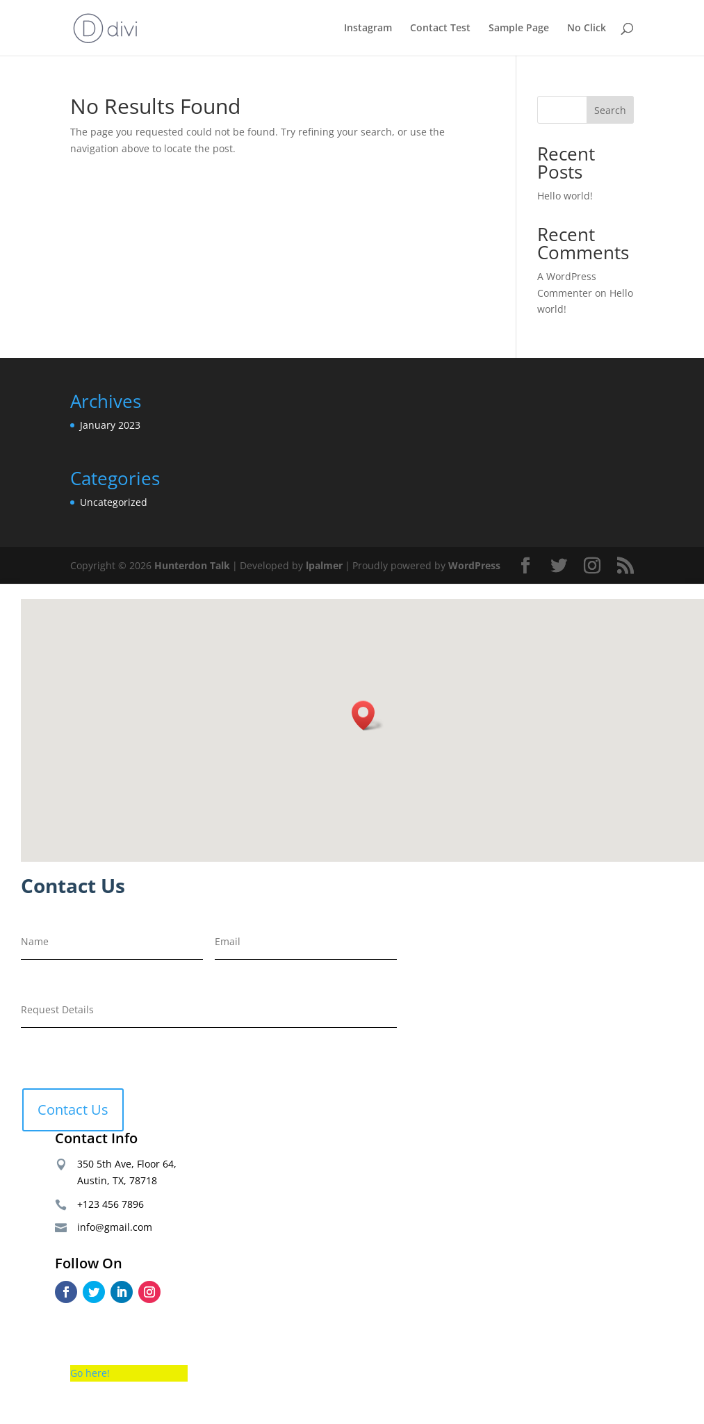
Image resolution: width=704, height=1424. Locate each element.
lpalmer (324, 565)
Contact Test (440, 28)
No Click (586, 28)
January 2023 (110, 425)
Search (610, 110)
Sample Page (519, 28)
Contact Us (73, 1109)
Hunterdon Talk (192, 565)
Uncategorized (113, 502)
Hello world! (565, 195)
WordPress (474, 565)
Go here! (90, 1373)
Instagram (368, 28)
